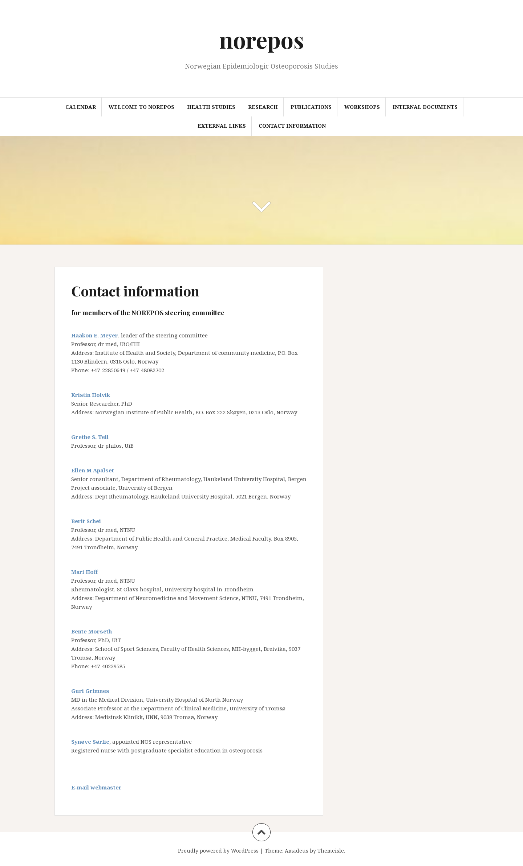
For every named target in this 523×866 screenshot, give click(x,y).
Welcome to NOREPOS (141, 106)
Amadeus (296, 850)
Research (263, 106)
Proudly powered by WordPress (218, 850)
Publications (311, 106)
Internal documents (425, 106)
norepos (261, 39)
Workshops (362, 106)
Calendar (80, 106)
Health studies (211, 106)
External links (222, 125)
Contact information (292, 125)
